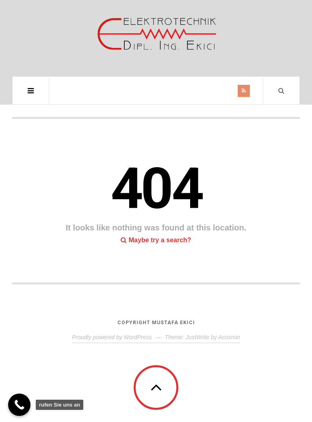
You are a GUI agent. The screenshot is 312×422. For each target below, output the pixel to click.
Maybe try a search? (156, 240)
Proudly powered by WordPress (112, 337)
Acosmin (229, 337)
